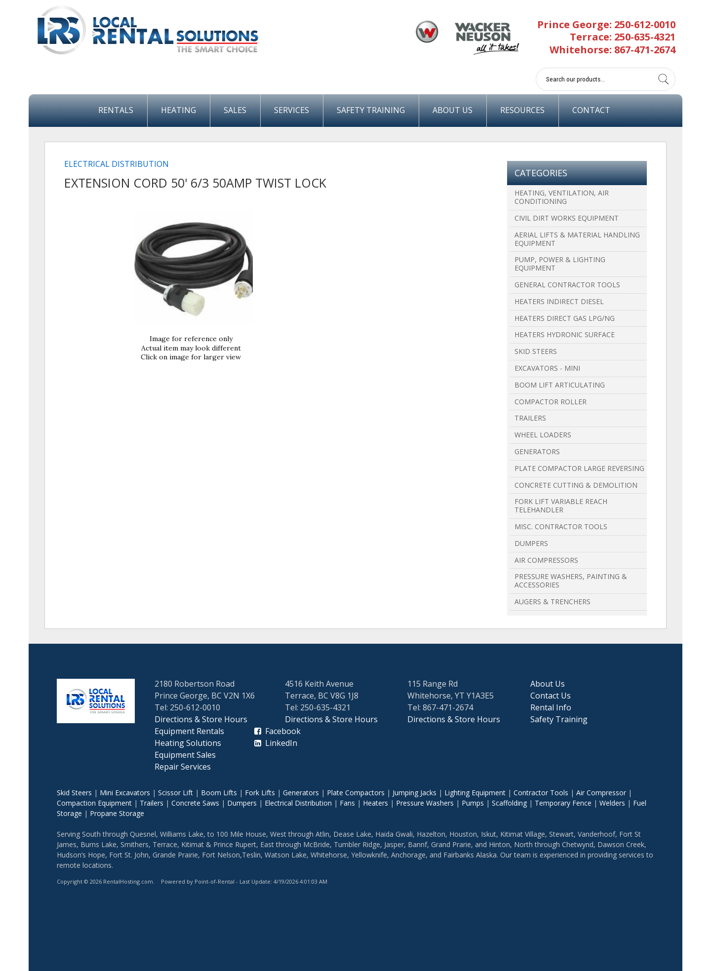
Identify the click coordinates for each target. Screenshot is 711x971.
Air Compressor (601, 792)
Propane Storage (117, 813)
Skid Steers (535, 351)
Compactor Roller (550, 401)
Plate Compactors (356, 792)
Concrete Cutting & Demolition (575, 485)
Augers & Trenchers (552, 601)
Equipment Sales (185, 754)
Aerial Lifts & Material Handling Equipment (577, 239)
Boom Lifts (219, 792)
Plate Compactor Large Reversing (579, 468)
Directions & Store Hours (201, 719)
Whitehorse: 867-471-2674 (612, 49)
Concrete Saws (195, 803)
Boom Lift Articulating (559, 384)
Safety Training (371, 110)
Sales (235, 110)
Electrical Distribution (116, 163)
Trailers (530, 418)
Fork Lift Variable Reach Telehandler (560, 505)
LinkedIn (275, 743)
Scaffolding (509, 803)
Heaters (375, 803)
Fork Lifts (260, 792)
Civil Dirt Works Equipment (566, 218)
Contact (591, 110)
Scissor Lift (175, 792)
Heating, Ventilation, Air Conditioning (561, 197)
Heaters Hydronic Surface (564, 334)
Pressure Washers (425, 803)
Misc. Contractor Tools (560, 526)
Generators (537, 451)
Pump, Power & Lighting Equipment (559, 263)
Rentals (115, 110)
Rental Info (550, 707)
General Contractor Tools (567, 284)
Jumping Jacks (414, 792)
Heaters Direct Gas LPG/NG (564, 318)
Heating (178, 110)
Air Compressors (546, 560)
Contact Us (550, 695)
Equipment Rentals (189, 731)
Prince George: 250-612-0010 (606, 24)
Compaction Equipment (94, 803)
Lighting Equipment (475, 792)
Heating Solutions (188, 743)
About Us (453, 110)
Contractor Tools (541, 792)
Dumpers (531, 543)
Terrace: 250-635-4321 (622, 36)
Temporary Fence (563, 803)
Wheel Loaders (542, 434)
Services (291, 110)
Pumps (473, 803)
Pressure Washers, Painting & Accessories (570, 580)
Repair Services (183, 766)
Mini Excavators (125, 792)
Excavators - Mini (547, 368)
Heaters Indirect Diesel (559, 301)
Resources (522, 110)
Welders (612, 803)
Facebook (277, 731)
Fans (347, 803)
